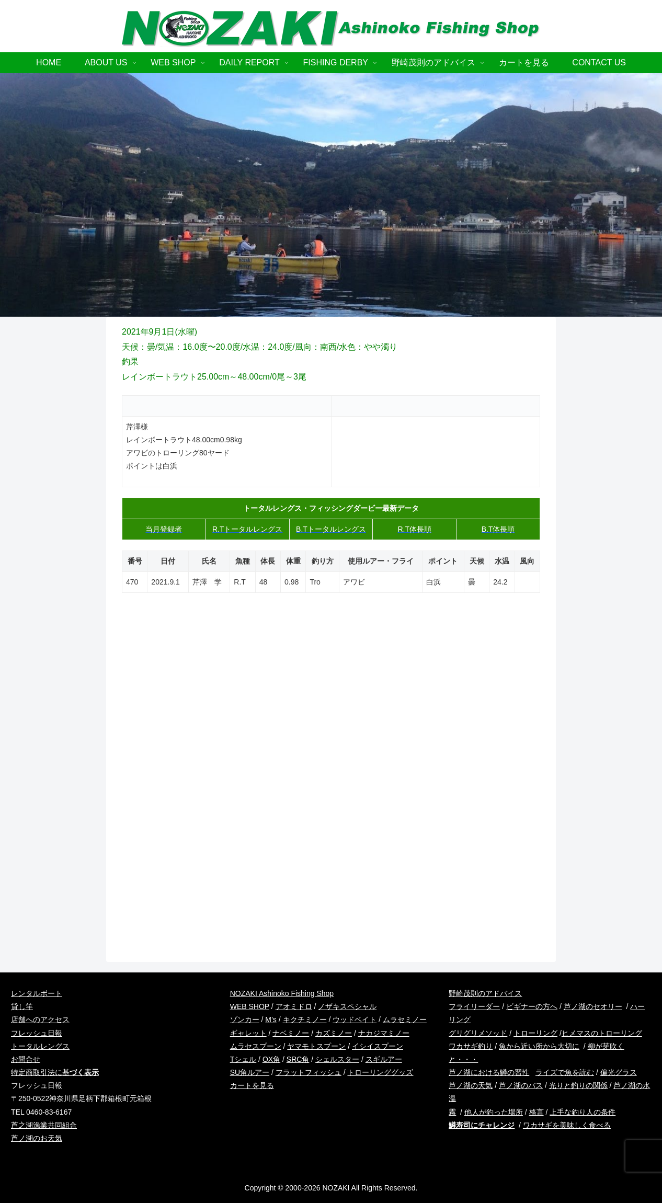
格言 (536, 1112)
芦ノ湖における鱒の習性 (489, 1072)
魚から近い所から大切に (539, 1046)
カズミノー (333, 1033)
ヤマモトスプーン (316, 1046)
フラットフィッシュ (308, 1072)
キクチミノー (305, 1019)
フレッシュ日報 (36, 1033)
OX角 (271, 1059)
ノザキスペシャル (347, 1006)
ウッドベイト (354, 1019)
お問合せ (25, 1059)
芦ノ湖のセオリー (593, 1006)
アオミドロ (294, 1006)
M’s (271, 1019)
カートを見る (252, 1085)
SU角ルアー (249, 1072)
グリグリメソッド (478, 1033)
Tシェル (243, 1059)
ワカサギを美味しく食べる (567, 1125)
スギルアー (384, 1059)
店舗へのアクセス (40, 1019)
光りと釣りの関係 (578, 1085)
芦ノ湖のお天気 (36, 1138)
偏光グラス (618, 1072)
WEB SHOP (249, 1006)
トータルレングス (40, 1046)
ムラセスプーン (255, 1046)
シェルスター (337, 1059)
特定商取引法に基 (55, 1072)
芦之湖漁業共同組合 (44, 1125)
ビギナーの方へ (531, 1006)
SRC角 (298, 1059)
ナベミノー (290, 1033)
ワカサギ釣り (471, 1046)
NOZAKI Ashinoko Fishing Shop (282, 993)
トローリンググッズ (380, 1072)
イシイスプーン (377, 1046)
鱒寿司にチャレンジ (482, 1125)
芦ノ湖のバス (521, 1085)
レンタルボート (36, 993)
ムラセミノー (405, 1019)
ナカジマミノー (383, 1033)
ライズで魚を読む (564, 1072)
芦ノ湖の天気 (471, 1085)
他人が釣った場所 (493, 1112)
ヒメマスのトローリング (602, 1033)
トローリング (535, 1033)
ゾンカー (244, 1019)
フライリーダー (474, 1006)
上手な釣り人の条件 (582, 1112)
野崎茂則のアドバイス (485, 993)
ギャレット (248, 1033)
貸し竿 (22, 1006)
